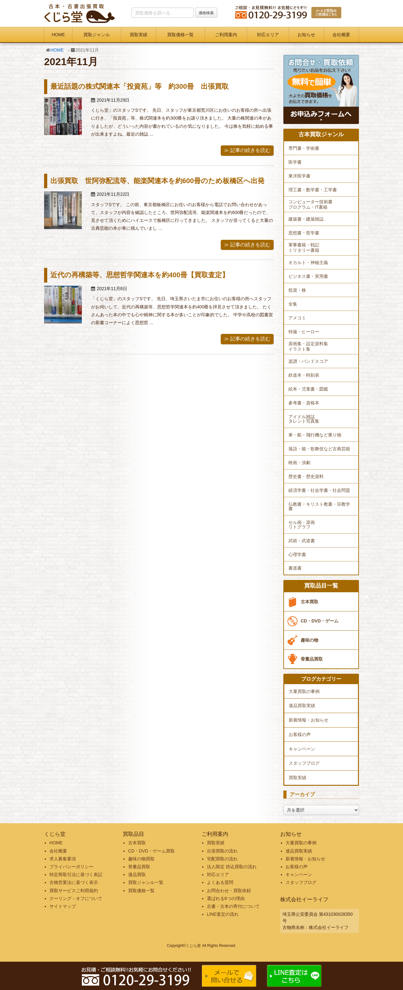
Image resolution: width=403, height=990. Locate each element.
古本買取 (309, 601)
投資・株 (297, 290)
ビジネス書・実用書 (308, 276)
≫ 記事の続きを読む (247, 150)
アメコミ (297, 317)
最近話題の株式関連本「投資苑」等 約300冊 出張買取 (139, 86)
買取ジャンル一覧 (145, 882)
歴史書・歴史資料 (306, 476)
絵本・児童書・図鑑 (308, 388)
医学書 (295, 162)
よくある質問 (220, 882)
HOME (58, 34)
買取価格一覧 (180, 34)
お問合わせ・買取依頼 (229, 890)
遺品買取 (137, 874)
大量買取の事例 (304, 691)
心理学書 (297, 554)
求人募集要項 (62, 858)
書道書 (295, 568)
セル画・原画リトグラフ (301, 524)
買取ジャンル (96, 34)
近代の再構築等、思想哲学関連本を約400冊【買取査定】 (139, 275)
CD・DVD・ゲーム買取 (151, 850)
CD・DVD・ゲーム (319, 620)
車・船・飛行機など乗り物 (314, 434)
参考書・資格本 (303, 402)
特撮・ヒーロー (303, 331)
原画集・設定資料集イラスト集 (308, 346)
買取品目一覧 (321, 586)
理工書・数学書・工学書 (312, 189)
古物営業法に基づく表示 (73, 882)
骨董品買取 (312, 658)
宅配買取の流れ (222, 858)
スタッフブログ (304, 763)
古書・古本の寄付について (233, 906)
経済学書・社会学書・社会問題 (319, 490)
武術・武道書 (301, 540)
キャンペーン (302, 748)
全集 (292, 304)
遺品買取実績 (302, 705)
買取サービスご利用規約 (73, 890)
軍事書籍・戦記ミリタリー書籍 (303, 247)
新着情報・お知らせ (308, 720)
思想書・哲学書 (303, 232)
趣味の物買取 (141, 858)
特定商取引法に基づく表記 (75, 874)
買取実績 (138, 34)
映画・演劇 (299, 462)
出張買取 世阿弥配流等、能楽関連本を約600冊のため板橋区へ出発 (157, 181)
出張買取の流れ (222, 850)
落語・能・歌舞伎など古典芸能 (319, 448)
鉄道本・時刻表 (303, 375)
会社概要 (341, 34)
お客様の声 (300, 734)
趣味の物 (309, 640)
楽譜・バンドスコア (308, 361)
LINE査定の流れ (223, 914)
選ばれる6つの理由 (226, 898)
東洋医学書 (299, 175)
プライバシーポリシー (71, 866)
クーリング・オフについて (75, 898)
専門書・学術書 (303, 148)
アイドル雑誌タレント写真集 (303, 419)
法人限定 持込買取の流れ (232, 866)
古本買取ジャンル (321, 135)
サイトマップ (62, 906)
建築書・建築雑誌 (306, 219)
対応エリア (268, 34)
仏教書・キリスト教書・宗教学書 (319, 506)
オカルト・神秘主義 (308, 262)
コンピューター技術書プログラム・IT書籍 (310, 204)
